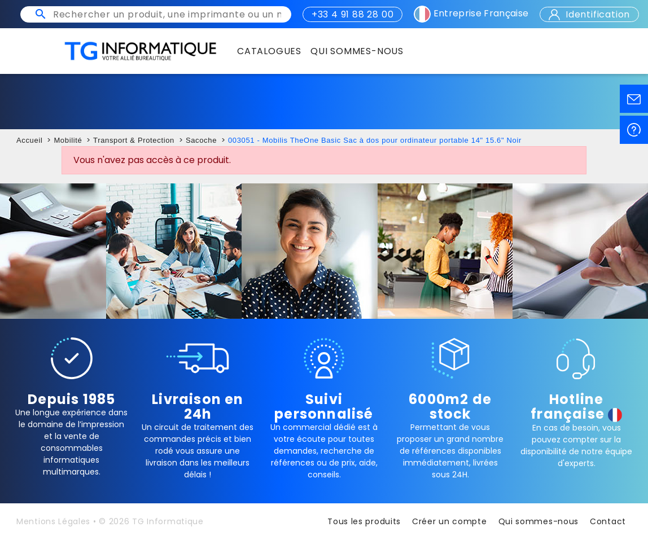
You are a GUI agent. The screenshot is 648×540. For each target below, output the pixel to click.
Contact (608, 521)
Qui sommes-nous (538, 521)
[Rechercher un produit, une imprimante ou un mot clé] (167, 14)
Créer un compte (449, 521)
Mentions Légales (53, 521)
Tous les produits (364, 521)
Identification (589, 14)
